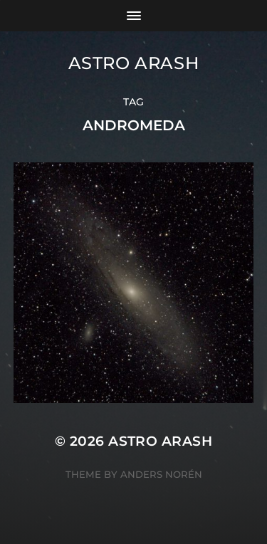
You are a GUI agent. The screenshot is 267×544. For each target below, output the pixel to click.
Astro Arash (133, 63)
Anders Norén (161, 474)
